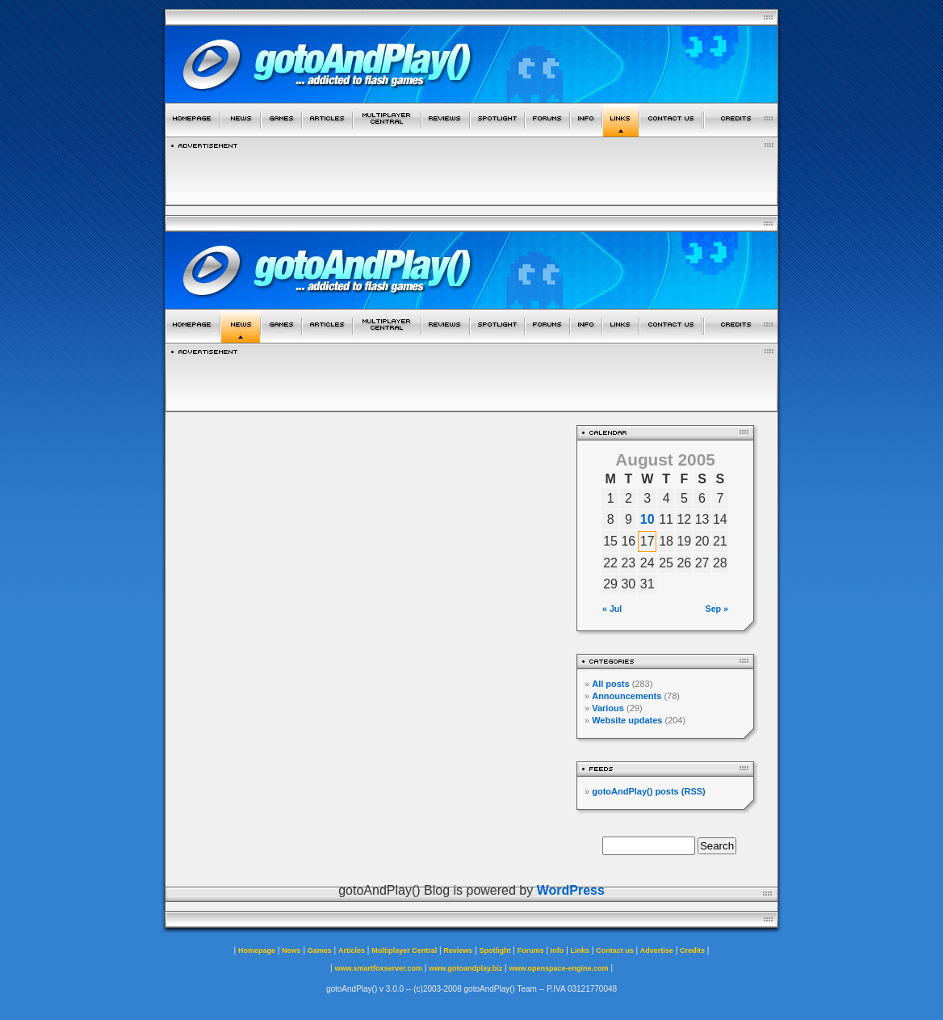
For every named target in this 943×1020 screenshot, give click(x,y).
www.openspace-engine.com (558, 968)
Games (320, 950)
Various (608, 708)
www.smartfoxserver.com (378, 968)
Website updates (627, 720)
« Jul (612, 608)
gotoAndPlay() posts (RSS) (649, 791)
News (291, 950)
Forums (531, 950)
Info (557, 950)
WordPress (571, 890)
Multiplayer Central (404, 950)
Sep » (717, 608)
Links (580, 950)
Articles (351, 950)
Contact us (615, 950)
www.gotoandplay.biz (465, 968)
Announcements (626, 696)
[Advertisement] (471, 173)
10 (647, 519)
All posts (610, 684)
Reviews (457, 950)
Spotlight (495, 950)
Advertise (656, 950)
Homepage (256, 950)
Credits (692, 950)
